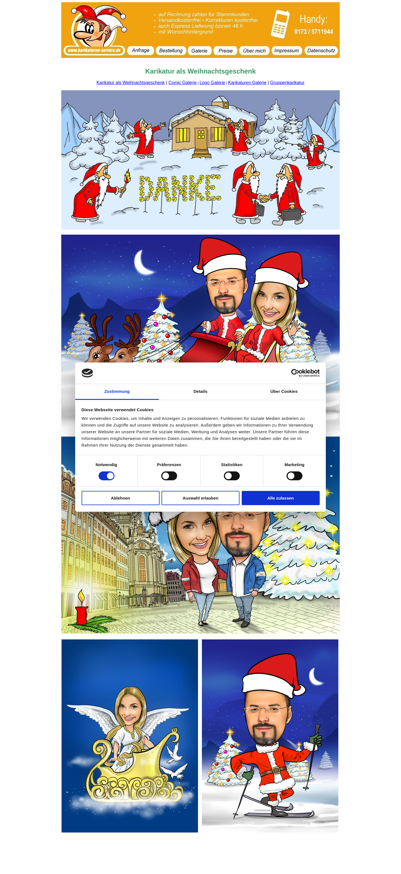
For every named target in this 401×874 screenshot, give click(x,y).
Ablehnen (120, 498)
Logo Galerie (212, 82)
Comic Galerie (182, 82)
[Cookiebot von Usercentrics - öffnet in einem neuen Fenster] (295, 373)
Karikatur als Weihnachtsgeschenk (131, 82)
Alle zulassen (280, 498)
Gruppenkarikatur (287, 82)
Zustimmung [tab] (117, 391)
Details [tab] (200, 391)
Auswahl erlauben (200, 498)
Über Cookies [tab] (284, 391)
